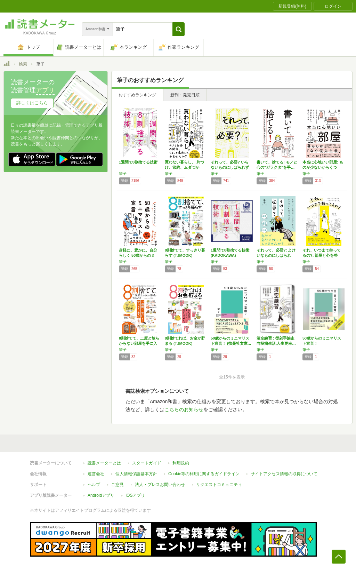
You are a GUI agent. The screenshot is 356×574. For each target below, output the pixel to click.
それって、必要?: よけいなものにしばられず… (276, 255)
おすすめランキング (137, 95)
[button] (178, 29)
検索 (23, 64)
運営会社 (96, 474)
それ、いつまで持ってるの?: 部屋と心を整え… (321, 255)
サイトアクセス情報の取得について (284, 474)
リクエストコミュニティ (219, 485)
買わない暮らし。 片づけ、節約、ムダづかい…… (184, 167)
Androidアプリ (101, 495)
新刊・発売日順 (185, 95)
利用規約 (180, 463)
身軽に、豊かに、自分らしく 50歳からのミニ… (138, 255)
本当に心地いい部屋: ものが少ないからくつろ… (322, 167)
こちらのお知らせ (183, 409)
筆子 (123, 174)
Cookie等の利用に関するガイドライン (204, 474)
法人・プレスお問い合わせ (160, 485)
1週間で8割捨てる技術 (138, 162)
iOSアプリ (135, 495)
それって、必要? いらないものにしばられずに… (230, 167)
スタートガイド (146, 463)
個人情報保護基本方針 (136, 474)
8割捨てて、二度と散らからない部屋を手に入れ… (139, 343)
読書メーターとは (104, 463)
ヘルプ (94, 485)
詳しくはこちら (32, 102)
